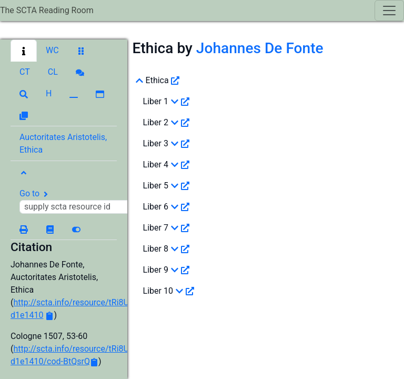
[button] (24, 50)
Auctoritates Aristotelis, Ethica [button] (63, 143)
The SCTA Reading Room (47, 10)
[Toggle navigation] (389, 10)
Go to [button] (77, 201)
